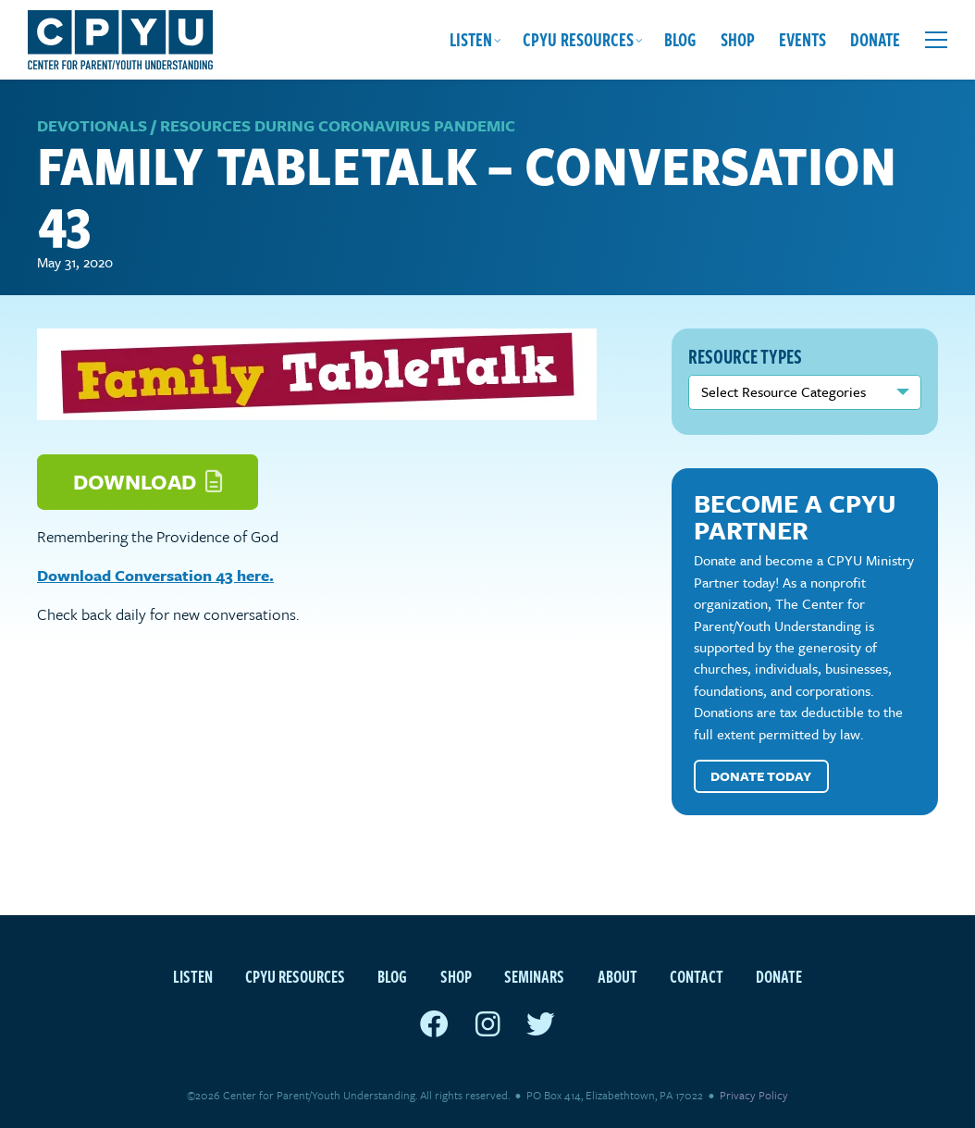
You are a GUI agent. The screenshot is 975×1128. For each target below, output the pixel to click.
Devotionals (92, 125)
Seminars (534, 975)
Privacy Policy (754, 1094)
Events (802, 39)
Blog (680, 39)
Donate (875, 39)
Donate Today (760, 776)
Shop (738, 39)
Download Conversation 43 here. (155, 575)
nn (804, 392)
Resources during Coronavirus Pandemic (337, 125)
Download (147, 481)
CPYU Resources (578, 39)
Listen (471, 39)
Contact (696, 975)
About (617, 975)
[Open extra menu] (936, 39)
